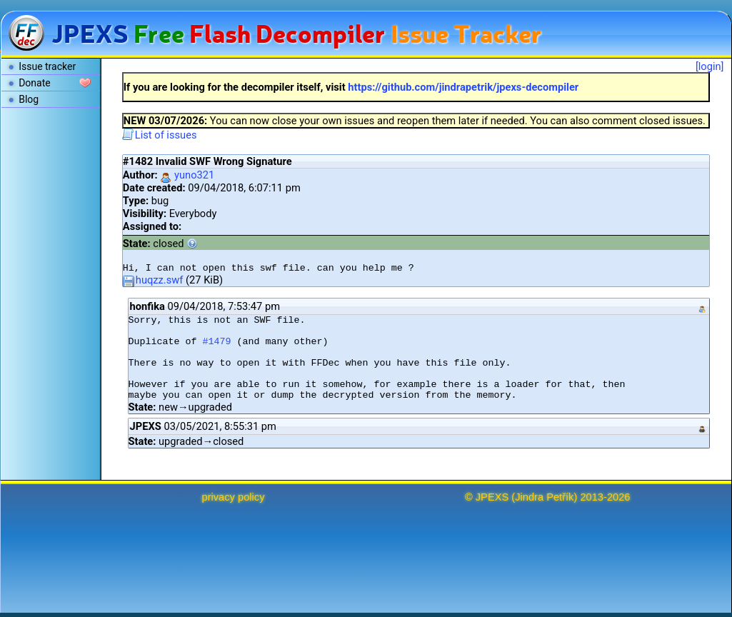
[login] (710, 66)
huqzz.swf (153, 280)
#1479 (217, 341)
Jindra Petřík (544, 497)
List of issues (159, 135)
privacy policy (233, 497)
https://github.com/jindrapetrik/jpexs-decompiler (463, 87)
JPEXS (492, 497)
